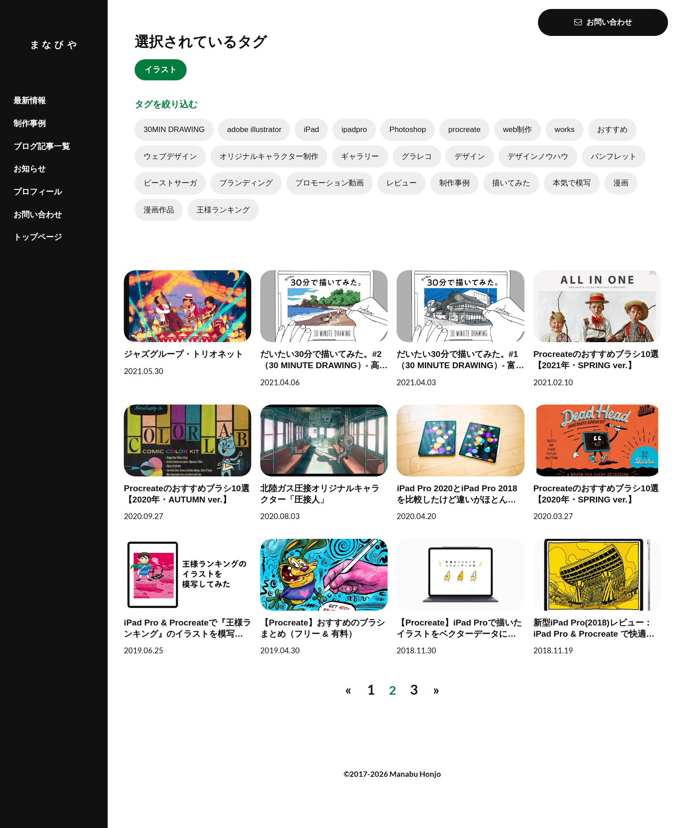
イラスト (166, 72)
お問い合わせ (37, 214)
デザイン (469, 167)
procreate (464, 140)
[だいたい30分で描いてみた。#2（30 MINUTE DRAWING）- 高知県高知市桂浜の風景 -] (327, 343)
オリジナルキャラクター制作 (269, 167)
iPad (311, 140)
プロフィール (37, 191)
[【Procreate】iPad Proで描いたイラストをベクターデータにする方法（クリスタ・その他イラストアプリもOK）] (458, 606)
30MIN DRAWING (174, 140)
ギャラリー (360, 167)
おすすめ (612, 140)
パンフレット (614, 167)
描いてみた (511, 193)
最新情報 (29, 100)
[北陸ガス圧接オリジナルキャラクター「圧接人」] (327, 474)
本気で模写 (572, 193)
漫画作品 (159, 220)
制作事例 (29, 123)
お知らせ (29, 168)
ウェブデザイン (170, 167)
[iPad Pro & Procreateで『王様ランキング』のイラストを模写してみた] (196, 606)
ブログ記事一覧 (41, 146)
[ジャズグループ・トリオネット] (196, 338)
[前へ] (347, 697)
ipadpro (354, 140)
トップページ (37, 237)
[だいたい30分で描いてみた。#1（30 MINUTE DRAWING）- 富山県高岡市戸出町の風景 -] (458, 343)
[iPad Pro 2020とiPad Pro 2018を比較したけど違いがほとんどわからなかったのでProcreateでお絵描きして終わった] (458, 474)
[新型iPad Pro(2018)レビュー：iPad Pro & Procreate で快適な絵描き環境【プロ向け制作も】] (589, 606)
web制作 (517, 140)
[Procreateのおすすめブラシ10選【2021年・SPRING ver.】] (589, 343)
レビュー (401, 193)
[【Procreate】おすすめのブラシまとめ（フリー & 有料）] (327, 606)
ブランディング (246, 193)
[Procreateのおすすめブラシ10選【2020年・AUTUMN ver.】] (196, 474)
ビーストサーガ (170, 193)
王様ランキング (223, 220)
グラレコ (417, 167)
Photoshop (407, 140)
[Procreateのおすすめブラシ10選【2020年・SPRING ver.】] (589, 474)
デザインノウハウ (537, 167)
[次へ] (438, 697)
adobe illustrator (254, 140)
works (564, 140)
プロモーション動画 (329, 193)
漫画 (621, 193)
